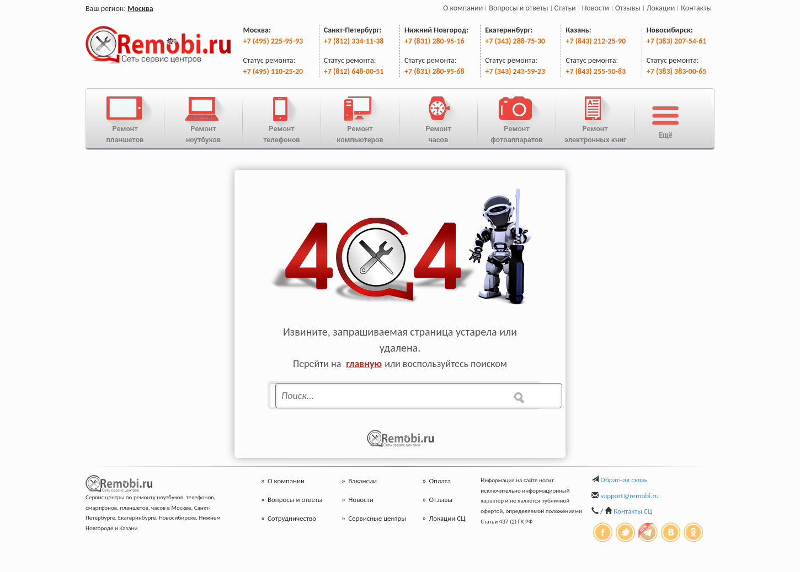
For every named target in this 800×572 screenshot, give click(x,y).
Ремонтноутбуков (203, 118)
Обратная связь (623, 480)
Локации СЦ (444, 518)
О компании (463, 8)
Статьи (565, 8)
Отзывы (628, 8)
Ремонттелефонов (281, 118)
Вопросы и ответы (518, 8)
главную (364, 364)
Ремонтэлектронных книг (595, 118)
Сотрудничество (289, 518)
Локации (661, 8)
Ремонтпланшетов (125, 118)
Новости (595, 8)
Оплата (436, 481)
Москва (140, 8)
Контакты (696, 8)
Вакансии (359, 481)
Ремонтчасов (438, 118)
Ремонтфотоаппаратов (516, 118)
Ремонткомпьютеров (360, 118)
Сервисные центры (374, 518)
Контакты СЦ (633, 511)
